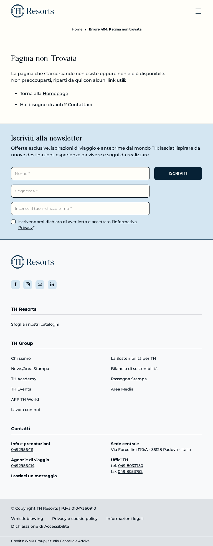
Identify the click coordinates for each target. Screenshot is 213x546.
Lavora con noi (25, 409)
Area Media (122, 389)
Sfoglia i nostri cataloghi (35, 324)
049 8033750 (130, 465)
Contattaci (80, 104)
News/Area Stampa (30, 368)
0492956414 (22, 465)
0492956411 (22, 449)
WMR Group (35, 541)
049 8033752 (130, 471)
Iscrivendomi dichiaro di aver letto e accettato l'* (77, 224)
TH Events (21, 389)
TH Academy (23, 378)
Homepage (55, 93)
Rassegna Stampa (129, 378)
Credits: (17, 541)
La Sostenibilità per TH (133, 358)
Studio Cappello (61, 541)
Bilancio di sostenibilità (134, 368)
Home (77, 29)
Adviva (84, 541)
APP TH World (25, 399)
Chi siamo (21, 358)
